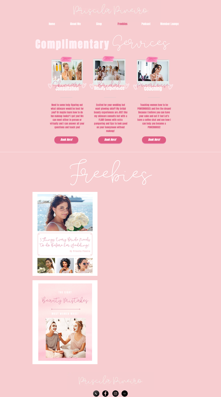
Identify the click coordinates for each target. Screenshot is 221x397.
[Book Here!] (66, 139)
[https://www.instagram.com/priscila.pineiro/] (115, 393)
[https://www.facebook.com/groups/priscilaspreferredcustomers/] (105, 393)
